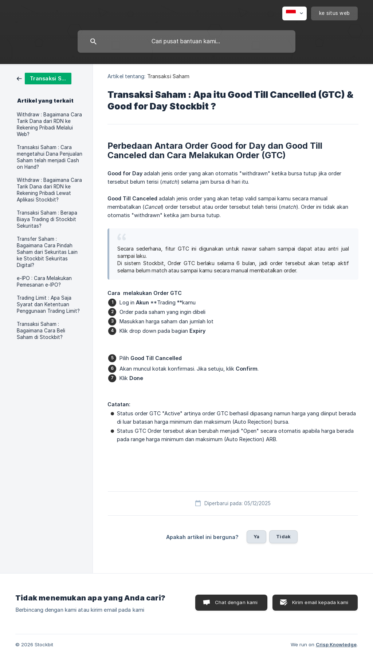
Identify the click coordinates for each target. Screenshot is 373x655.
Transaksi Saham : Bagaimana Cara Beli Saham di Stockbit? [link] (41, 330)
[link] (44, 78)
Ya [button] (256, 536)
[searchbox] (186, 41)
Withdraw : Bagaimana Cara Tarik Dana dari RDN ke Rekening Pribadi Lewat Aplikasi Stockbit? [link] (49, 190)
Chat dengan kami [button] (236, 602)
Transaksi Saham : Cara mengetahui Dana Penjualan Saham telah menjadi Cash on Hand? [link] (49, 157)
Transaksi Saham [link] (168, 76)
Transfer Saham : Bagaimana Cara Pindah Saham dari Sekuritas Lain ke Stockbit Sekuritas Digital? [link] (47, 252)
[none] (294, 13)
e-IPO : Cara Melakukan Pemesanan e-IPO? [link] (44, 281)
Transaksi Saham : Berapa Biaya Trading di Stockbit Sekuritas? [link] (47, 219)
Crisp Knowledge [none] (336, 644)
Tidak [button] (283, 536)
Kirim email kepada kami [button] (320, 602)
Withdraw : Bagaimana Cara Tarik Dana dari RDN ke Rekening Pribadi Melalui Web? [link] (49, 124)
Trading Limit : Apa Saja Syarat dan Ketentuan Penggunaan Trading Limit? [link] (48, 304)
